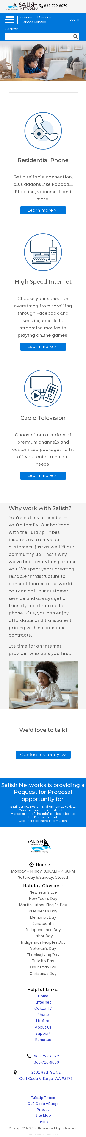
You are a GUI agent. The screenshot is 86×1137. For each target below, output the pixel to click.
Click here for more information (43, 821)
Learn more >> (43, 210)
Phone (43, 1014)
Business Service (32, 22)
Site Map (43, 1115)
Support (43, 1033)
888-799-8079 (55, 6)
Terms (43, 1121)
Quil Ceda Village (43, 1104)
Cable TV (43, 1008)
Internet (43, 1002)
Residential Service (35, 17)
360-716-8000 (46, 1062)
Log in (74, 20)
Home (43, 996)
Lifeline (43, 1021)
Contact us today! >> (43, 754)
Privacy (43, 1110)
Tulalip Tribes (43, 1098)
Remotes (43, 1039)
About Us (43, 1027)
